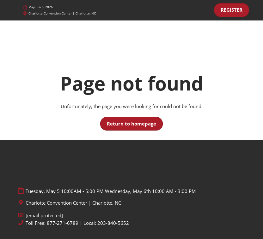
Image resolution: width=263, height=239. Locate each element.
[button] (231, 10)
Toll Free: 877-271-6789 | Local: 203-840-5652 (77, 223)
